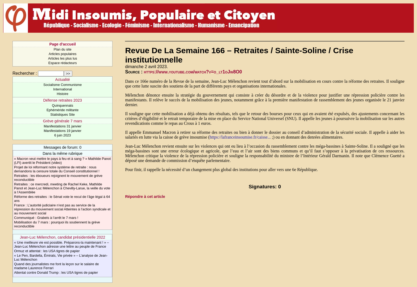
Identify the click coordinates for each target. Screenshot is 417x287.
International (62, 89)
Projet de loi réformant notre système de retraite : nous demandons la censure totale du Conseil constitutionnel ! (56, 169)
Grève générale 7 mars (62, 121)
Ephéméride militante (62, 110)
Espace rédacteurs (62, 63)
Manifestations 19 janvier (62, 131)
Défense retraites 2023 (62, 100)
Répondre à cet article (145, 196)
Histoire (62, 94)
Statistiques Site (62, 115)
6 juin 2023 (62, 135)
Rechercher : (24, 73)
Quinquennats (62, 105)
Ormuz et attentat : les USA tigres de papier (47, 251)
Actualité (62, 79)
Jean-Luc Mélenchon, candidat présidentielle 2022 (62, 237)
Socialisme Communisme (62, 85)
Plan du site (63, 49)
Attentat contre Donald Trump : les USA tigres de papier (56, 272)
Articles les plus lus (62, 58)
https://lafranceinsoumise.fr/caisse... (240, 137)
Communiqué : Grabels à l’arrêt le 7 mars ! (46, 218)
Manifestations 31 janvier (62, 126)
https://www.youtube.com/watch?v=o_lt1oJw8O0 (193, 71)
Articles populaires (63, 54)
